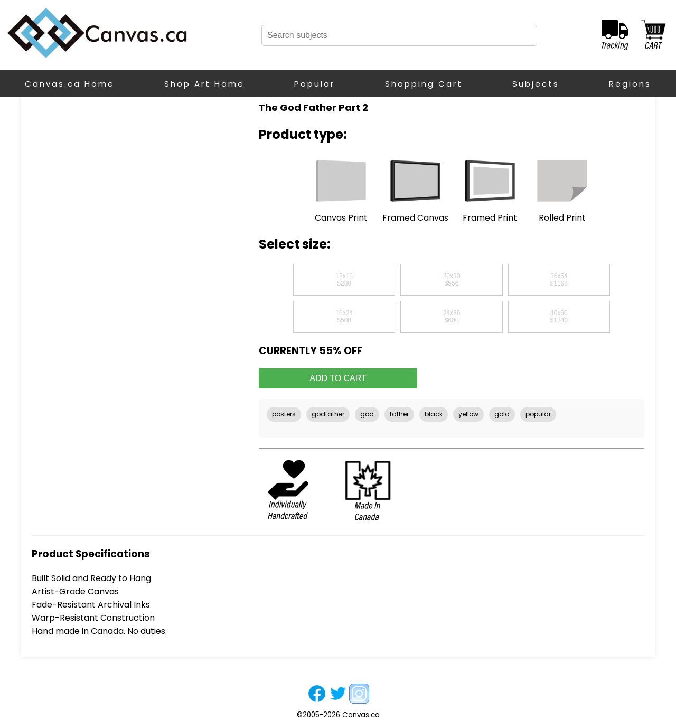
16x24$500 (344, 316)
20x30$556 (452, 279)
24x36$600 (452, 316)
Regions (630, 83)
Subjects (535, 83)
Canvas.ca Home (70, 83)
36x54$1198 (559, 279)
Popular (314, 83)
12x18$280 (344, 279)
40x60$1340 (559, 316)
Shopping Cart (424, 83)
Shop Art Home (204, 83)
